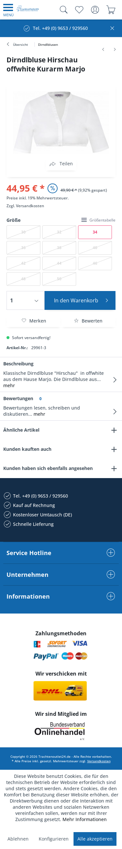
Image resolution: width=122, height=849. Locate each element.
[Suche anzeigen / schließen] (62, 9)
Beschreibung (18, 364)
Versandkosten (30, 206)
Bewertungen (18, 398)
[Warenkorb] (110, 9)
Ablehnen (18, 839)
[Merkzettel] (79, 9)
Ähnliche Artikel (21, 430)
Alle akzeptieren (95, 839)
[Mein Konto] (95, 9)
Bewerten (88, 321)
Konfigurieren (54, 839)
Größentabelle (98, 220)
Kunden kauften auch (27, 449)
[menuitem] (8, 9)
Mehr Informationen (84, 819)
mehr (9, 385)
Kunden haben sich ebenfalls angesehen (48, 468)
